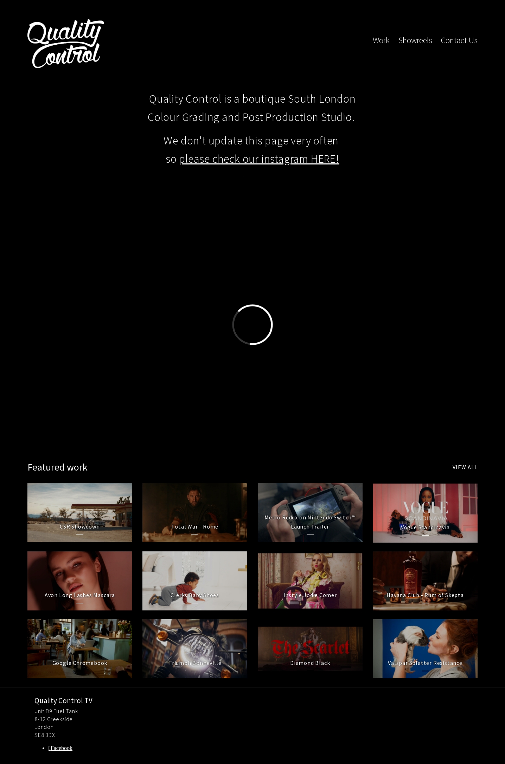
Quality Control (65, 43)
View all (465, 467)
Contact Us (459, 40)
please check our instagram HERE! (259, 159)
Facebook (61, 748)
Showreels (415, 40)
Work (381, 40)
